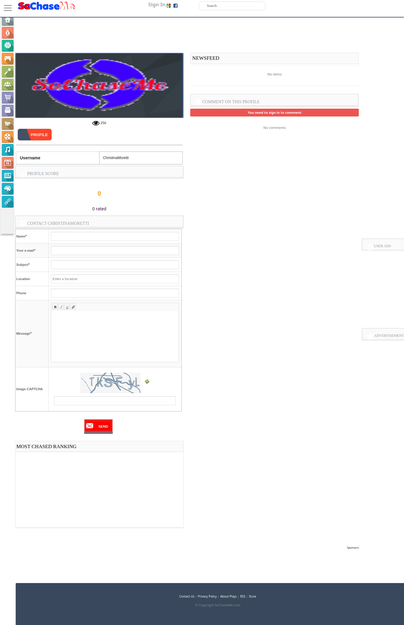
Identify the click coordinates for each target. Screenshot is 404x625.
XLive (252, 596)
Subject (22, 264)
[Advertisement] (186, 559)
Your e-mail (25, 250)
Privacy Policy (207, 596)
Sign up (184, 5)
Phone (21, 293)
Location (23, 279)
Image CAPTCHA (29, 389)
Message (23, 333)
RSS (242, 596)
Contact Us (186, 596)
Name (20, 236)
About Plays (228, 596)
